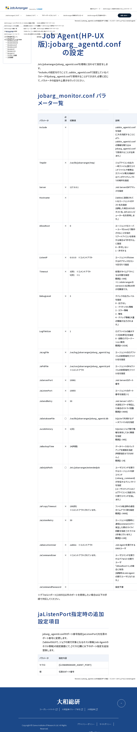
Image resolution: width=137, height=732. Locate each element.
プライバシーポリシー (86, 724)
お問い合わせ (123, 15)
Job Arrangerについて (12, 15)
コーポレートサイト (47, 709)
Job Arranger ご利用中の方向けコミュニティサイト (116, 9)
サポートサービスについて (49, 15)
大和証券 (91, 709)
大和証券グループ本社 (71, 709)
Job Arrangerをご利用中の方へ (96, 15)
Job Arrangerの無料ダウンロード (73, 15)
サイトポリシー (105, 724)
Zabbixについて (30, 15)
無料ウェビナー (94, 9)
